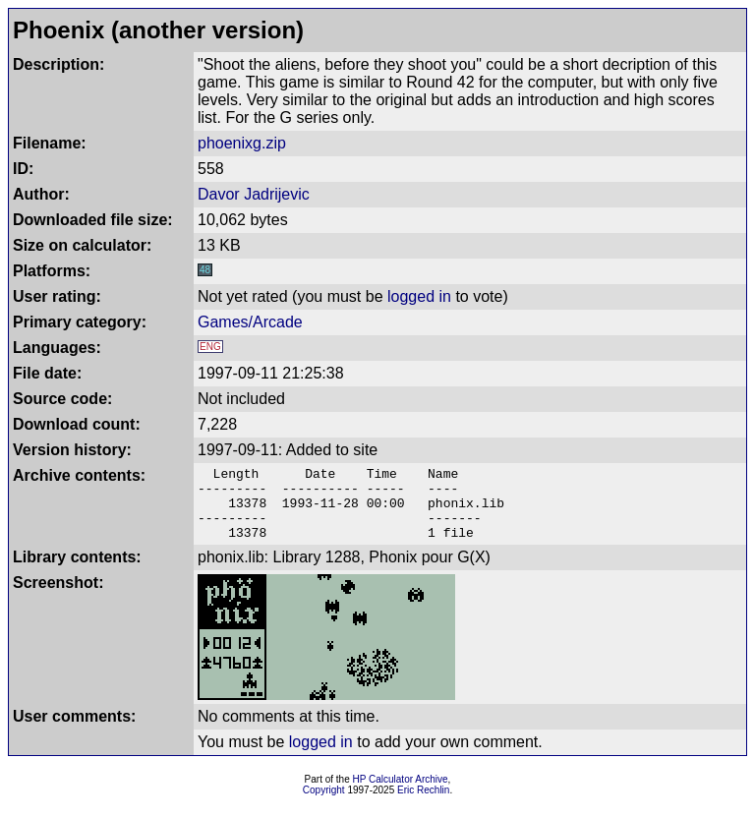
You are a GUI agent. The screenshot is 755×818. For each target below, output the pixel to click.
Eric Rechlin (423, 804)
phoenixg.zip (242, 143)
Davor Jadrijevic (254, 194)
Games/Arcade (250, 322)
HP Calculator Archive (400, 794)
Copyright (324, 804)
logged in (419, 296)
